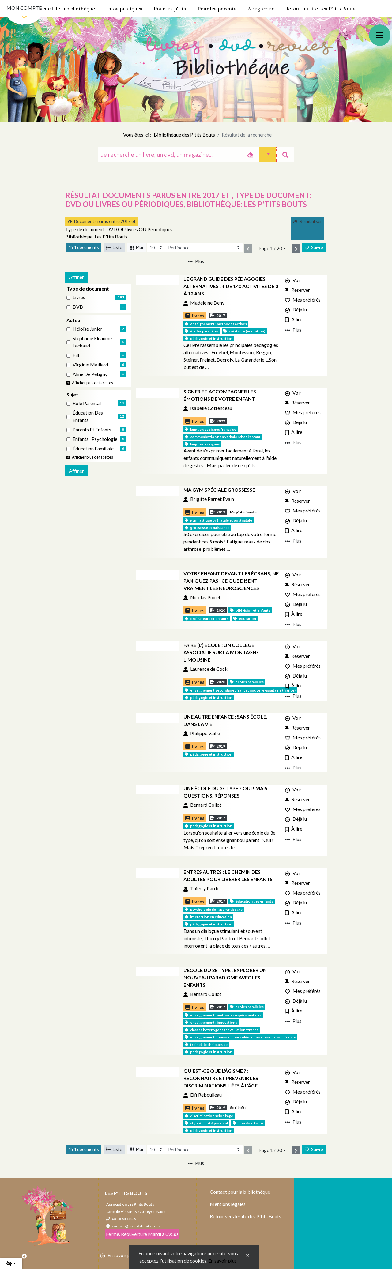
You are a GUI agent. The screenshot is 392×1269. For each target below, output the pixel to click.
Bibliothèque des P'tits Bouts (184, 134)
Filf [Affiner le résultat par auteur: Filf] (76, 355)
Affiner (76, 277)
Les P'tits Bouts (126, 1193)
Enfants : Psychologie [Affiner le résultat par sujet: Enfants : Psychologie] (95, 439)
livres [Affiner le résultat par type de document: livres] (79, 297)
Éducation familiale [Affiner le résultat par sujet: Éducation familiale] (93, 448)
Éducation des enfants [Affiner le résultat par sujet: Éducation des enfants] (88, 416)
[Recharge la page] (156, 247)
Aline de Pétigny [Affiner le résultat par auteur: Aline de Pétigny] (90, 374)
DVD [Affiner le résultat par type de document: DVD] (78, 307)
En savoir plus (222, 1260)
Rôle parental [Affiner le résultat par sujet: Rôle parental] (87, 403)
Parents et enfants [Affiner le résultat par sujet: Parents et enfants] (92, 429)
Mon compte (24, 8)
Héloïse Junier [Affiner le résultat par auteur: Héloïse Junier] (87, 329)
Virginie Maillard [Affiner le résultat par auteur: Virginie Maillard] (90, 364)
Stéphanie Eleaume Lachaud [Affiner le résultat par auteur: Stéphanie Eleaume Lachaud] (92, 341)
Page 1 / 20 (270, 248)
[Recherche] (169, 154)
